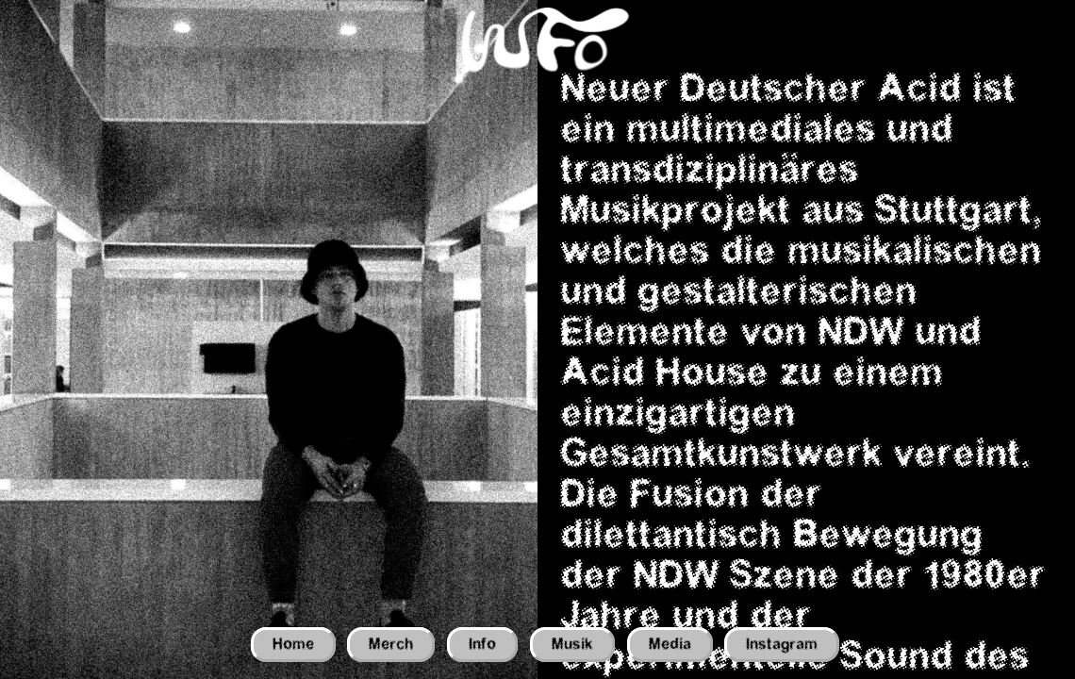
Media (670, 645)
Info (482, 645)
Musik (572, 645)
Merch (391, 645)
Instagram (782, 645)
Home (293, 645)
